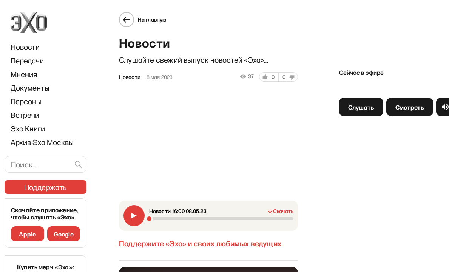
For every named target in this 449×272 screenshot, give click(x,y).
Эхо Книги (28, 128)
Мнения (24, 74)
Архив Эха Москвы (42, 142)
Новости (25, 47)
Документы (30, 88)
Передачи (27, 60)
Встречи (25, 115)
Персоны (26, 101)
